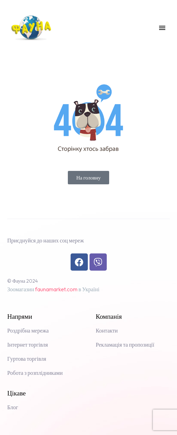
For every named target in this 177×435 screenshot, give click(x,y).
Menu (162, 28)
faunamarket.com (56, 289)
